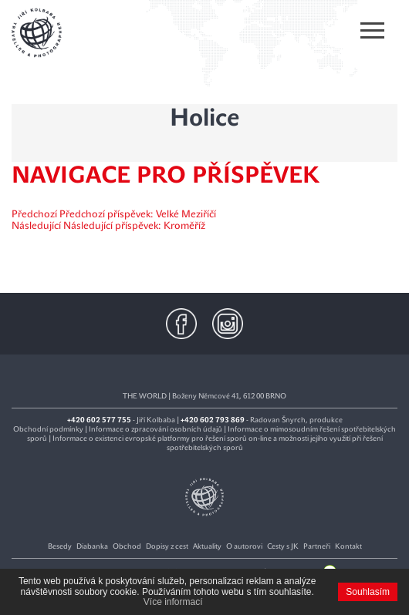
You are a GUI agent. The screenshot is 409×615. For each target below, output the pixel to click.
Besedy (60, 546)
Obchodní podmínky (48, 429)
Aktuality (207, 546)
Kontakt (348, 546)
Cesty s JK (283, 546)
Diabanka (92, 546)
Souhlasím (368, 591)
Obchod (127, 546)
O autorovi (244, 546)
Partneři (316, 546)
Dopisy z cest (167, 546)
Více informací (173, 602)
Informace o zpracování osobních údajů (155, 429)
